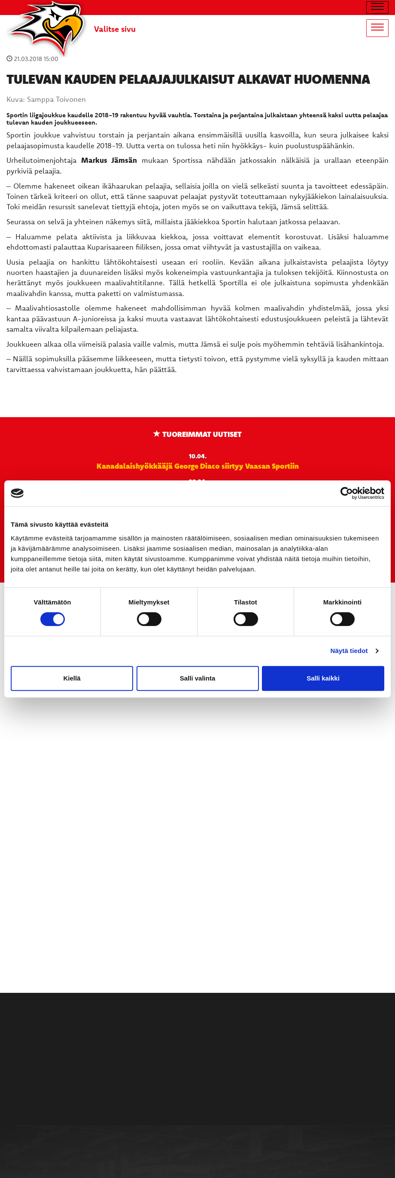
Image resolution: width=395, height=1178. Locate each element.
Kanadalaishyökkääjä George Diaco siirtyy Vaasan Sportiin (198, 465)
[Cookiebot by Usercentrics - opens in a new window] (346, 493)
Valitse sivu (115, 29)
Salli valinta (198, 678)
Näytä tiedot (349, 650)
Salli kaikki (323, 678)
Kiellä (71, 678)
